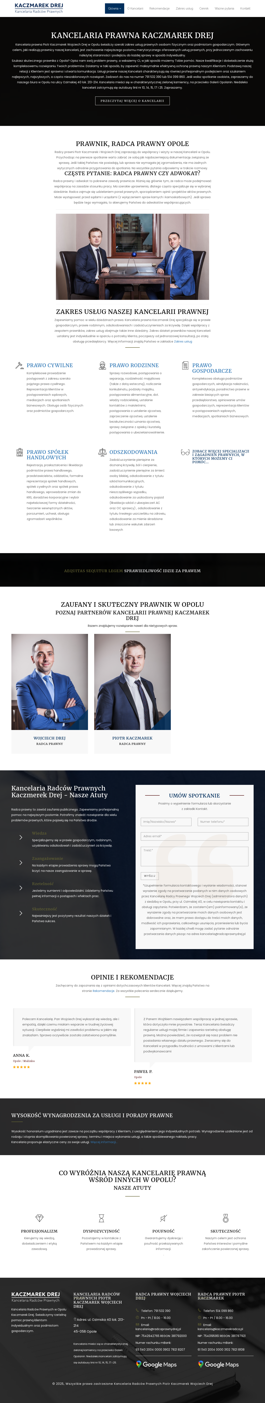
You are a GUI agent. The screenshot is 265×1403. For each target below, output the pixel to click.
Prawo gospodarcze (212, 368)
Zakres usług (183, 341)
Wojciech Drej (50, 738)
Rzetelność (43, 883)
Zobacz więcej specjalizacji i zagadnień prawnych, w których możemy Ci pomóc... (220, 456)
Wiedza (39, 833)
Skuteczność (44, 909)
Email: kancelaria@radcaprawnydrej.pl (158, 1327)
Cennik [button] (203, 8)
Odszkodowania (134, 452)
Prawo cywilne (50, 365)
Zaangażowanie (47, 858)
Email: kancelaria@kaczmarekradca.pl (220, 1327)
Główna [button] (114, 8)
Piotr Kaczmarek (132, 738)
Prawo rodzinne (134, 365)
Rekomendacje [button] (159, 8)
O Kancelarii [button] (135, 8)
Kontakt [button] (245, 8)
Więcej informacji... (104, 1142)
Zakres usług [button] (184, 8)
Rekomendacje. (104, 991)
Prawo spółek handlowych (48, 455)
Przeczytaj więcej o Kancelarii (132, 101)
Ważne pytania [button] (224, 8)
